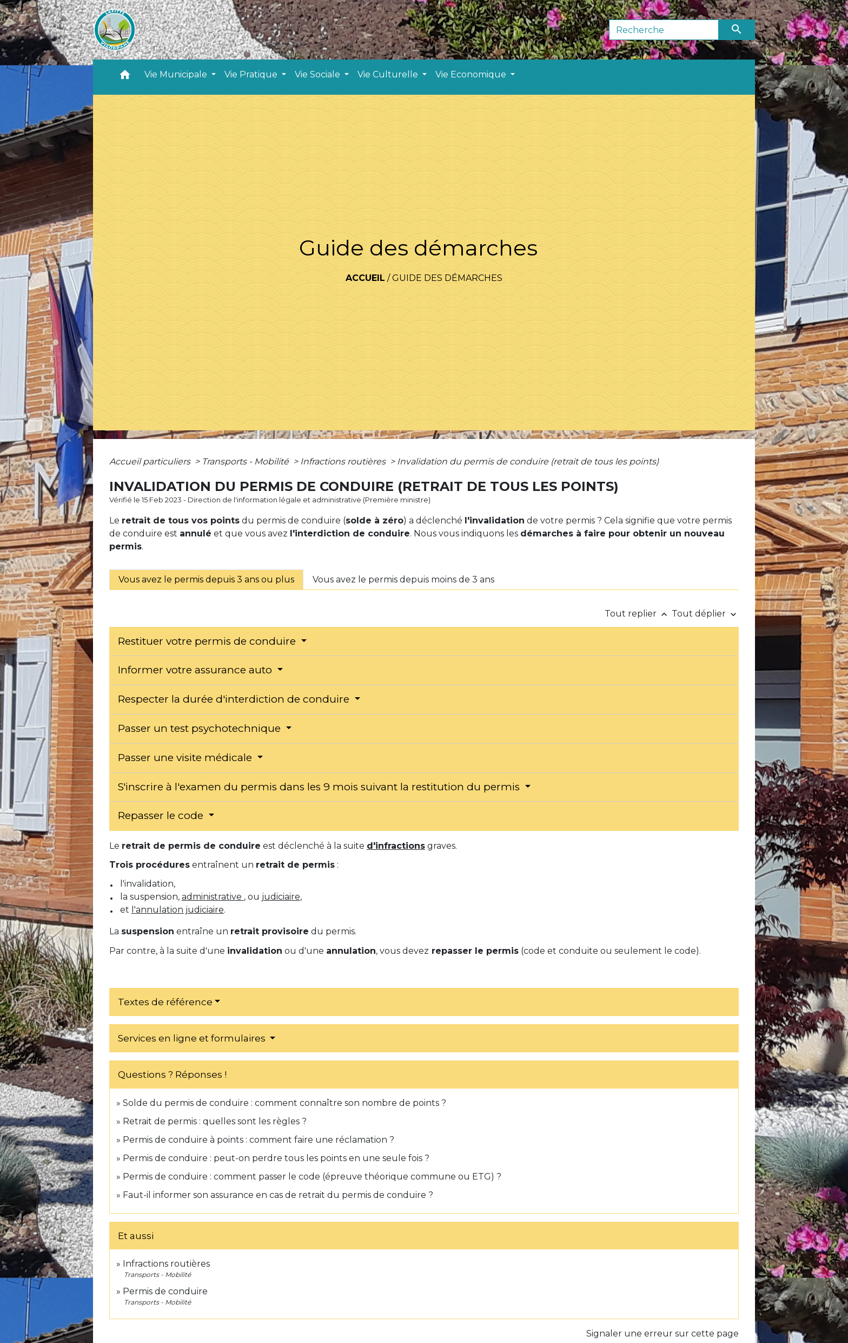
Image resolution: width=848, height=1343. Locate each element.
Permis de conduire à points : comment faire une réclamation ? (258, 1140)
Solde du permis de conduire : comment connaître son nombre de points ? (284, 1103)
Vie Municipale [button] (176, 74)
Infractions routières (344, 461)
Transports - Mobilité (246, 461)
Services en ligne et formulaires (193, 1038)
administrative (213, 897)
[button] (125, 77)
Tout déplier (705, 613)
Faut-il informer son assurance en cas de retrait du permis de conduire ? (278, 1195)
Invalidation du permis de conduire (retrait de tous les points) (528, 461)
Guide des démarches (447, 278)
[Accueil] (114, 29)
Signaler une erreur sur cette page (662, 1333)
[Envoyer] (737, 29)
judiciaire (281, 897)
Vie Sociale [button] (318, 74)
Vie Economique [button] (471, 74)
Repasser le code (162, 815)
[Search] (664, 29)
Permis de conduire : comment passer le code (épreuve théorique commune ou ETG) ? (312, 1176)
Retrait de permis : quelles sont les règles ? (215, 1121)
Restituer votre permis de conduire (208, 641)
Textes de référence (165, 1002)
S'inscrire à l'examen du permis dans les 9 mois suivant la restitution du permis (320, 787)
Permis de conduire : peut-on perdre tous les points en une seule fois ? (276, 1158)
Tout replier (638, 613)
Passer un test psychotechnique (200, 728)
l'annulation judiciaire (177, 910)
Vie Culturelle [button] (388, 74)
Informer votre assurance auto (196, 670)
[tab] (206, 579)
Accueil (365, 278)
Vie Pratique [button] (252, 74)
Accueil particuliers (151, 461)
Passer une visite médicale (186, 757)
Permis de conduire (165, 1291)
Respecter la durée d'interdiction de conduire (235, 699)
